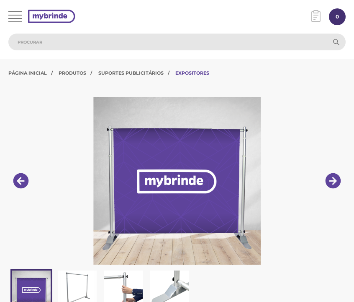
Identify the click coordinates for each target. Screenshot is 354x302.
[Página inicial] (51, 17)
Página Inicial (27, 73)
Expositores (192, 73)
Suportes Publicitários (131, 73)
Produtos (72, 73)
